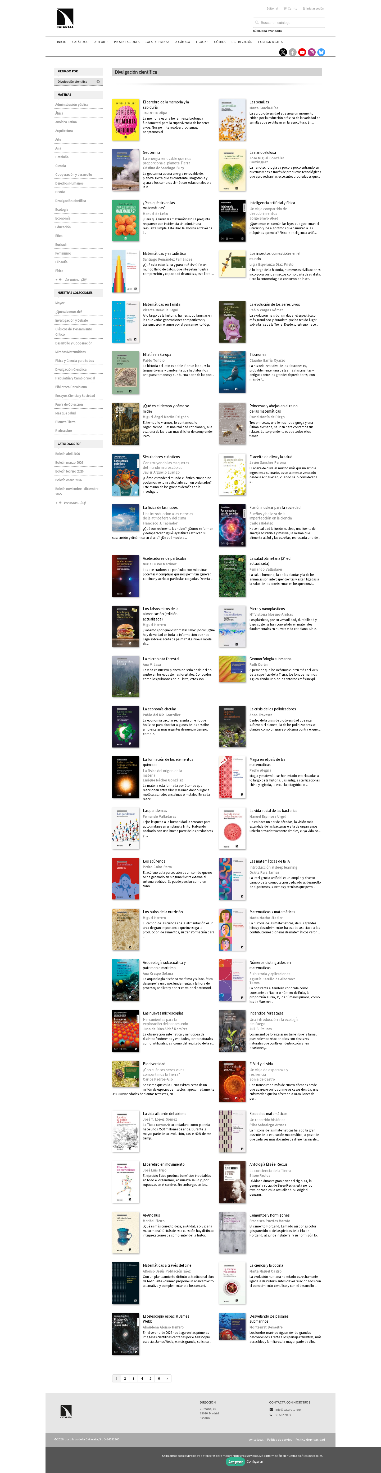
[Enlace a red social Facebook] (293, 52)
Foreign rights (270, 42)
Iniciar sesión (313, 8)
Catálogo (80, 42)
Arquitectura (64, 131)
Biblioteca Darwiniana (71, 387)
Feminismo (63, 253)
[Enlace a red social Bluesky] (321, 52)
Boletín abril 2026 (67, 454)
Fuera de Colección (69, 404)
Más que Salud (65, 413)
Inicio (61, 42)
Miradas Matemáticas (70, 352)
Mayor (59, 303)
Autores (101, 42)
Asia (58, 148)
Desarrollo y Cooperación (73, 343)
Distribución (242, 42)
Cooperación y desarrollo (73, 174)
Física (59, 271)
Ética (58, 236)
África (59, 113)
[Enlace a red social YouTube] (302, 52)
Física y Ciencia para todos (74, 361)
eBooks (202, 42)
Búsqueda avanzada (267, 31)
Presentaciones (127, 42)
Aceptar (235, 1462)
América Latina (66, 122)
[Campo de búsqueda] (289, 23)
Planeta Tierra (65, 422)
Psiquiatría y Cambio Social (75, 378)
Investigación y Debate (71, 320)
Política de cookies (279, 1439)
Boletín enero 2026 (68, 480)
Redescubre (63, 431)
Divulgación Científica (71, 369)
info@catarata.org (288, 1409)
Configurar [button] (255, 1461)
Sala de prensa (158, 42)
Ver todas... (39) (72, 279)
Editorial (272, 8)
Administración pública (71, 104)
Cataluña (62, 157)
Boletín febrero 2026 (69, 471)
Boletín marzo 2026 (69, 462)
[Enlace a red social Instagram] (312, 52)
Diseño (60, 192)
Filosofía (61, 262)
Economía (62, 218)
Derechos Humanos (69, 183)
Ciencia (60, 166)
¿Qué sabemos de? (68, 311)
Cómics (219, 42)
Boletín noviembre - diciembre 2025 (76, 491)
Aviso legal (256, 1439)
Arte (58, 139)
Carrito (290, 8)
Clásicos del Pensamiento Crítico (73, 332)
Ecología (61, 209)
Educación (63, 227)
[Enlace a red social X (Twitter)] (283, 52)
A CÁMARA (182, 42)
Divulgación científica (79, 82)
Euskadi (60, 244)
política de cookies (310, 1456)
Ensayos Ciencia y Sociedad (75, 396)
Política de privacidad (310, 1439)
